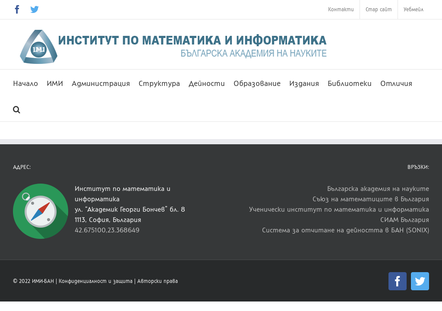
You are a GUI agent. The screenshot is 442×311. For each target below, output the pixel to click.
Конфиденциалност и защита (96, 281)
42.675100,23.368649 (107, 230)
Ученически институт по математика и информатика (339, 209)
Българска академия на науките (378, 188)
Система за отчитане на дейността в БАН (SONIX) (345, 230)
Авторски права (157, 281)
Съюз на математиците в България (371, 199)
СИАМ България (404, 220)
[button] (16, 108)
